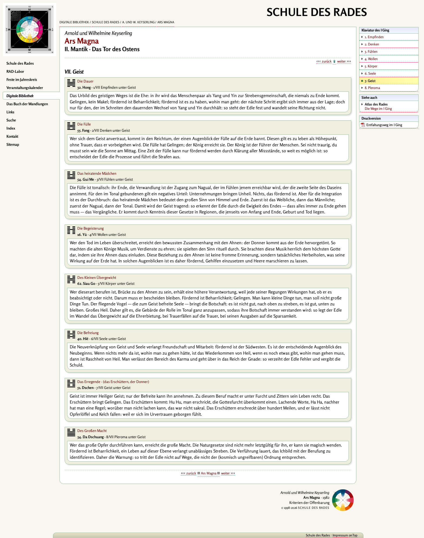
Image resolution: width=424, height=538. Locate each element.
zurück (327, 61)
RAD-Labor (15, 71)
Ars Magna (165, 22)
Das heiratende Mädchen (96, 173)
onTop (348, 535)
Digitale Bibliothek (20, 96)
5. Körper (371, 66)
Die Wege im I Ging (391, 106)
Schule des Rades (20, 63)
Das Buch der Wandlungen (27, 104)
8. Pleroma (372, 87)
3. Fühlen (371, 51)
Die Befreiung (87, 333)
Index (10, 128)
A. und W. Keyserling (138, 22)
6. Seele (370, 73)
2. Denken (372, 44)
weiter (341, 61)
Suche (11, 120)
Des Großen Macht (92, 430)
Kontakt (12, 136)
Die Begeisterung (90, 228)
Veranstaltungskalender (24, 87)
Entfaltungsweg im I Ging (384, 125)
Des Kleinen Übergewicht (96, 277)
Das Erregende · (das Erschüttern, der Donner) (113, 381)
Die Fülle (84, 124)
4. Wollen (371, 59)
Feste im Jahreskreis (21, 79)
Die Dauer (85, 81)
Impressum (335, 535)
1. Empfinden (374, 37)
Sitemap (12, 144)
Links (10, 112)
